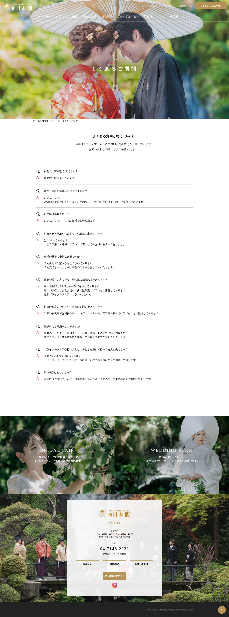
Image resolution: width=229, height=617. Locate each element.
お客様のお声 (166, 6)
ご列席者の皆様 (184, 6)
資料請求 (114, 564)
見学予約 (87, 564)
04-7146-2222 (114, 548)
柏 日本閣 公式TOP (114, 576)
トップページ (43, 16)
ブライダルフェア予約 (210, 6)
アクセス (189, 16)
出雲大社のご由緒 (67, 16)
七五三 (174, 16)
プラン (161, 16)
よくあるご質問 (149, 6)
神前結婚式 (89, 16)
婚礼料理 (106, 16)
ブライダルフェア (128, 16)
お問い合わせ (141, 564)
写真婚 (148, 16)
